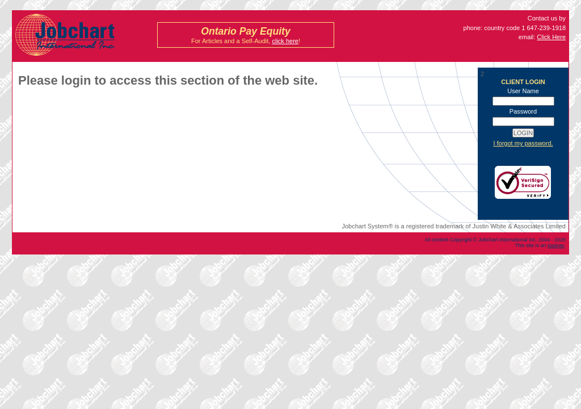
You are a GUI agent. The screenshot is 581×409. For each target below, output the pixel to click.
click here (285, 40)
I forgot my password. (523, 143)
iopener (556, 245)
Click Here (551, 37)
